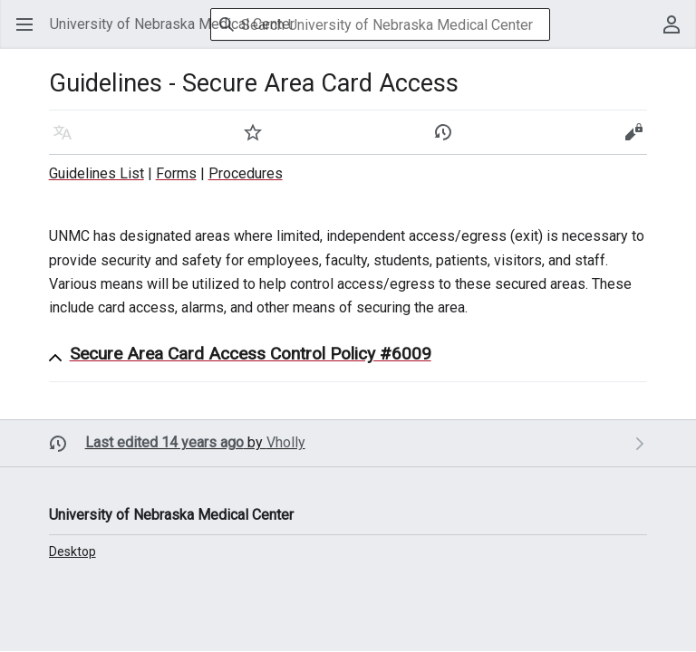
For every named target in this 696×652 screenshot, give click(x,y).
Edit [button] (636, 140)
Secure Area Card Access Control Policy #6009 (250, 353)
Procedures (245, 173)
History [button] (449, 140)
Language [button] (68, 140)
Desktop (72, 551)
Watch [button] (259, 140)
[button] (359, 357)
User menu (677, 33)
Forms (176, 173)
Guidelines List (96, 173)
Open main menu (30, 33)
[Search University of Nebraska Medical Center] (380, 24)
